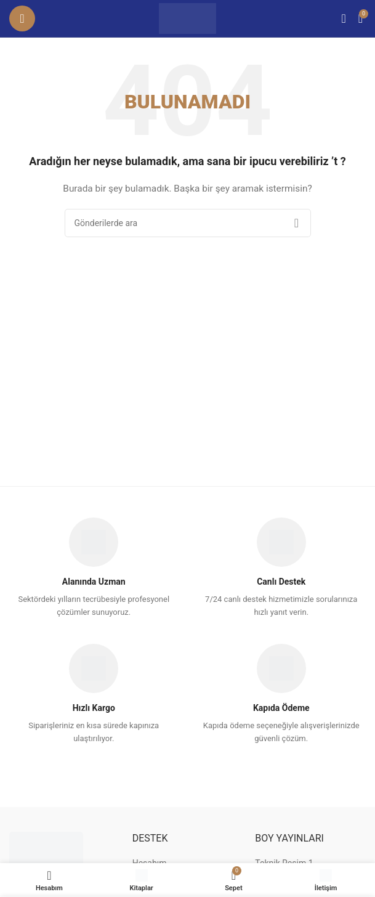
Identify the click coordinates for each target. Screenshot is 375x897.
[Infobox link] (93, 568)
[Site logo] (187, 18)
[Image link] (46, 850)
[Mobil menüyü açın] (22, 18)
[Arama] (343, 18)
